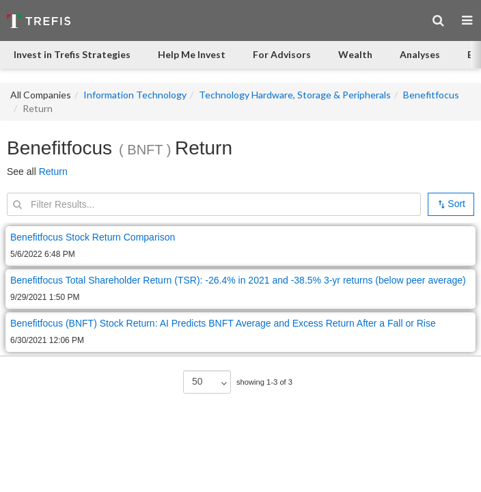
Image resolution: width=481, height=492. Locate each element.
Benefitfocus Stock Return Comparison (92, 237)
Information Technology (135, 94)
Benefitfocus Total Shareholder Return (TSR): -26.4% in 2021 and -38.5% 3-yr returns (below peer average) (238, 280)
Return (53, 171)
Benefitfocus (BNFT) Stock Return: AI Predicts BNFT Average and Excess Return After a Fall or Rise (223, 323)
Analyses (420, 54)
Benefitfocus (431, 94)
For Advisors (282, 54)
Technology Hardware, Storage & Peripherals (295, 94)
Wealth (355, 54)
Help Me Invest (191, 54)
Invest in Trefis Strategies (72, 54)
